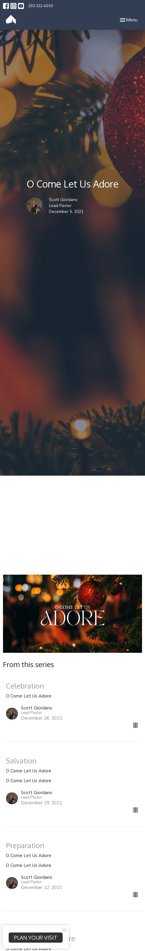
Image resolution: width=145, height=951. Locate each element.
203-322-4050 (40, 5)
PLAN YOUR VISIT (35, 937)
